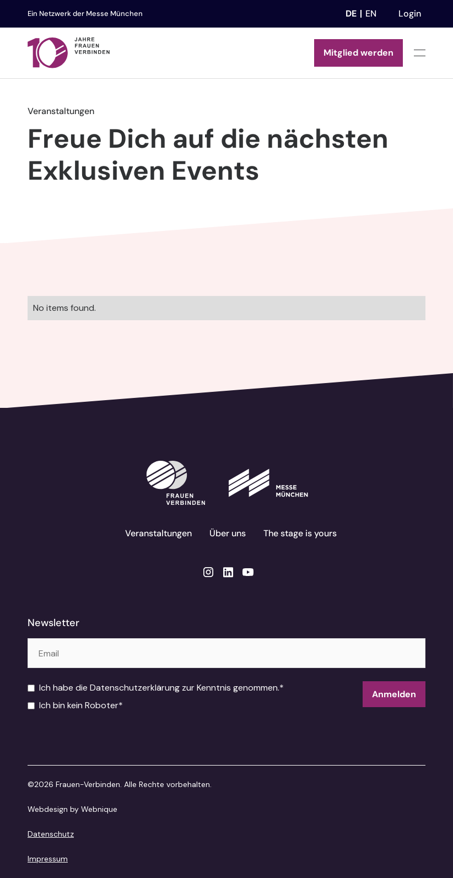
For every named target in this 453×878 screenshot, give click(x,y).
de (351, 13)
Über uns (227, 533)
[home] (69, 52)
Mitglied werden (358, 52)
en (370, 13)
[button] (419, 53)
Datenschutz (51, 834)
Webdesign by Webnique (72, 809)
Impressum (48, 859)
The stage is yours (300, 533)
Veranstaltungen (158, 533)
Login (409, 13)
